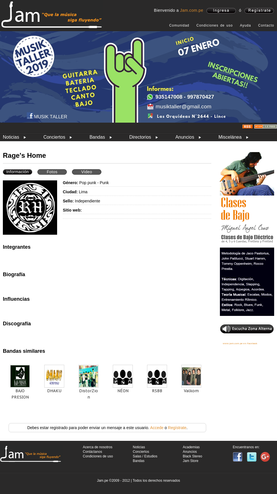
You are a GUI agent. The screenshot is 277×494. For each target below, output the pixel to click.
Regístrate (177, 427)
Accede (157, 427)
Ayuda (245, 25)
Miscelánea (230, 137)
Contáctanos (92, 452)
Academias (191, 447)
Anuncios (184, 137)
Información (17, 172)
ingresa (221, 10)
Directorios (140, 137)
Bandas (97, 137)
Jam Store (190, 461)
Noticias (11, 137)
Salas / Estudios (145, 456)
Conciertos (54, 137)
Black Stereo (192, 456)
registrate (259, 10)
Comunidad (179, 25)
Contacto (266, 25)
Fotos (52, 172)
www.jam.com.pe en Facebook (240, 343)
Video (86, 172)
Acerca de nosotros (97, 447)
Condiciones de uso (214, 25)
